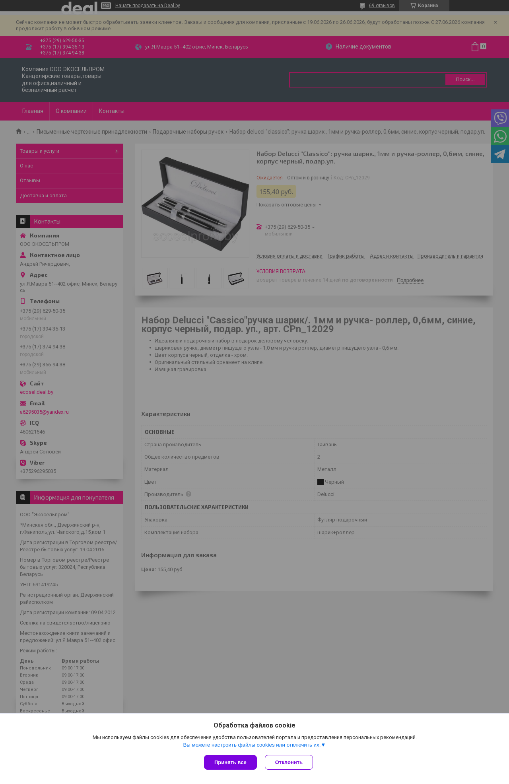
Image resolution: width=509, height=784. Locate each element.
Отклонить (289, 762)
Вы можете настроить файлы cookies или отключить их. (252, 745)
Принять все (230, 762)
